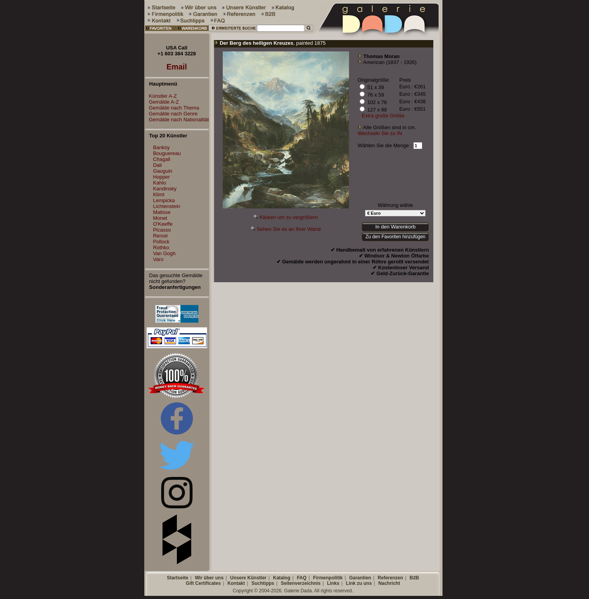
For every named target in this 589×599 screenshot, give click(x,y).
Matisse (162, 212)
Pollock (161, 242)
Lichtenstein (166, 206)
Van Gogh (164, 253)
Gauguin (162, 171)
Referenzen (390, 578)
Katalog (281, 578)
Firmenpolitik (327, 578)
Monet (160, 218)
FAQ (302, 578)
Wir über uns (209, 578)
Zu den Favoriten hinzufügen (395, 236)
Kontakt (236, 583)
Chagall (161, 159)
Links (333, 583)
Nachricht (389, 583)
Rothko (161, 247)
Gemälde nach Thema (172, 108)
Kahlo (159, 183)
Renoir (160, 236)
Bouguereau (167, 153)
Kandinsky (164, 189)
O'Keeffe (163, 224)
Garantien (360, 578)
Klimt (158, 194)
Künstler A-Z (161, 96)
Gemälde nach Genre (171, 114)
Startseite (177, 578)
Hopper (161, 177)
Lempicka (164, 200)
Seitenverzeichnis (300, 583)
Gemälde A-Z (162, 102)
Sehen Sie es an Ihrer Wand (289, 229)
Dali (157, 165)
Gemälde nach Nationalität (177, 119)
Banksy (161, 147)
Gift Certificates (203, 583)
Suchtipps (262, 583)
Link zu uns (359, 583)
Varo (158, 259)
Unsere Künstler (248, 578)
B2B (414, 578)
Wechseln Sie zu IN (380, 133)
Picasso (162, 230)
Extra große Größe (383, 116)
